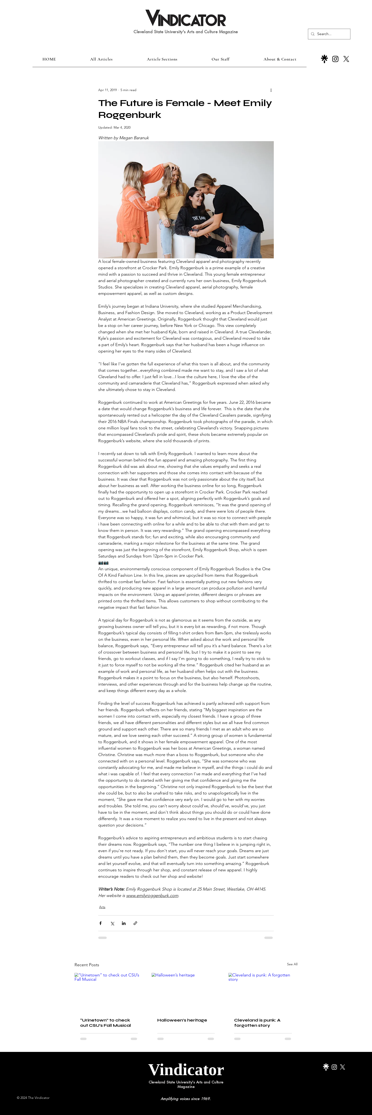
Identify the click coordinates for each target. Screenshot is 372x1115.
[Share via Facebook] (100, 923)
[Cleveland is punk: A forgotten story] (263, 992)
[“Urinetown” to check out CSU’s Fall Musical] (109, 992)
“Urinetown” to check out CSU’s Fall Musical (105, 1022)
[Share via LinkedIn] (123, 923)
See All (292, 964)
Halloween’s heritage (182, 1020)
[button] (162, 59)
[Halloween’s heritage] (186, 992)
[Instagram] (335, 59)
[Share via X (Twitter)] (112, 923)
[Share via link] (135, 923)
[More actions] (271, 90)
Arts (102, 907)
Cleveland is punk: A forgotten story (257, 1022)
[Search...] (328, 34)
